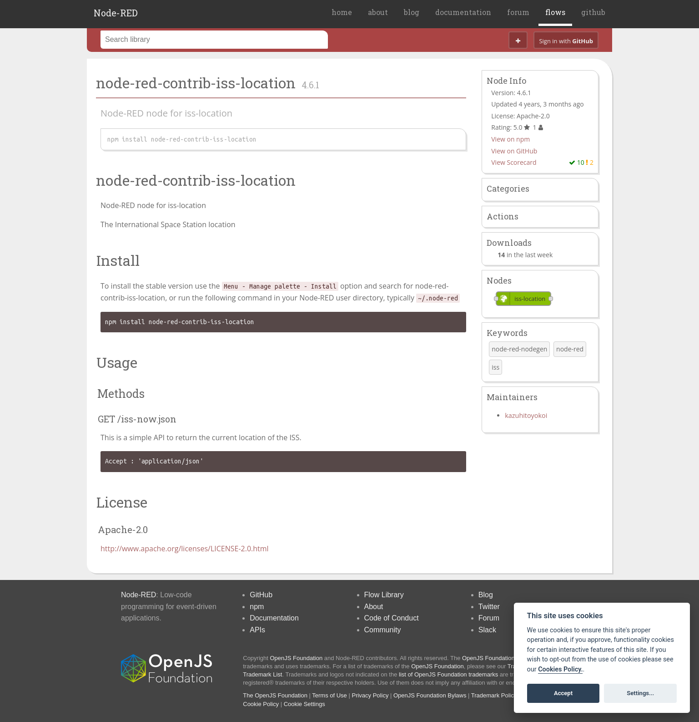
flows (555, 12)
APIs (257, 630)
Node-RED (116, 13)
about (378, 12)
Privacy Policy (370, 695)
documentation (463, 12)
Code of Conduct (391, 618)
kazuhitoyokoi (526, 415)
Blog (485, 595)
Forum (488, 618)
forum (518, 12)
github (593, 12)
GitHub (261, 595)
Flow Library (384, 595)
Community (382, 630)
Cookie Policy (261, 704)
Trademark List (262, 674)
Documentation (274, 618)
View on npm (510, 139)
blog (411, 12)
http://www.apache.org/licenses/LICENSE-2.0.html (185, 549)
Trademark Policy (494, 695)
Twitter (489, 606)
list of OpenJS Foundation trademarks (448, 674)
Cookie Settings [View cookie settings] (304, 704)
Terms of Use (329, 695)
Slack (487, 630)
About (373, 606)
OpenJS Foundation (296, 658)
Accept (563, 693)
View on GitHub (514, 151)
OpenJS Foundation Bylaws (429, 695)
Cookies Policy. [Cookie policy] (560, 669)
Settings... (640, 693)
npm (257, 606)
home (342, 12)
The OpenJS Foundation (275, 695)
